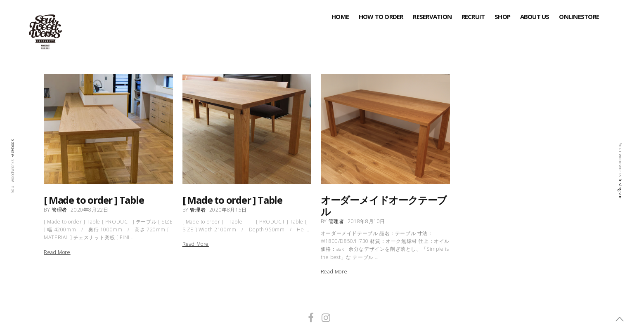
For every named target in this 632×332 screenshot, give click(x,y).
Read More (57, 252)
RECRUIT (473, 16)
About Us (534, 16)
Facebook (12, 148)
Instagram (620, 188)
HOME (340, 16)
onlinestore (579, 16)
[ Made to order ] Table (94, 200)
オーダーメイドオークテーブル (384, 205)
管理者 (59, 209)
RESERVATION (432, 16)
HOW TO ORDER (381, 16)
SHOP (502, 16)
